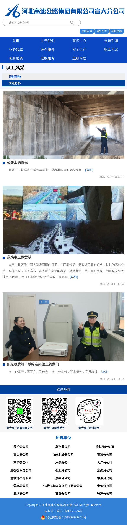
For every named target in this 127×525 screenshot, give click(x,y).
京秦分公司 (104, 470)
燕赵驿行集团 (105, 447)
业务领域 (16, 49)
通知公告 (101, 31)
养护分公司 (21, 447)
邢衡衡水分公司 (21, 470)
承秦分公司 (104, 478)
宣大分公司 (21, 454)
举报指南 (116, 31)
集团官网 (86, 31)
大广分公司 (104, 462)
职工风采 (111, 49)
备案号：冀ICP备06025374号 (63, 511)
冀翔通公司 (62, 447)
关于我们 (48, 41)
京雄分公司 (62, 478)
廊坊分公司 (21, 493)
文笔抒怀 (15, 83)
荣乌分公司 (21, 486)
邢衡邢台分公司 (21, 478)
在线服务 (48, 58)
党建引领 (111, 41)
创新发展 (16, 58)
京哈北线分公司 (62, 454)
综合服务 (48, 49)
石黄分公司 (62, 493)
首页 (15, 41)
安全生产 (79, 49)
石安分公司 (62, 470)
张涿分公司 (104, 493)
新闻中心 (79, 41)
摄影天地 (15, 76)
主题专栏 (79, 58)
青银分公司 (104, 486)
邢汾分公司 (104, 454)
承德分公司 (62, 462)
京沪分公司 (21, 462)
